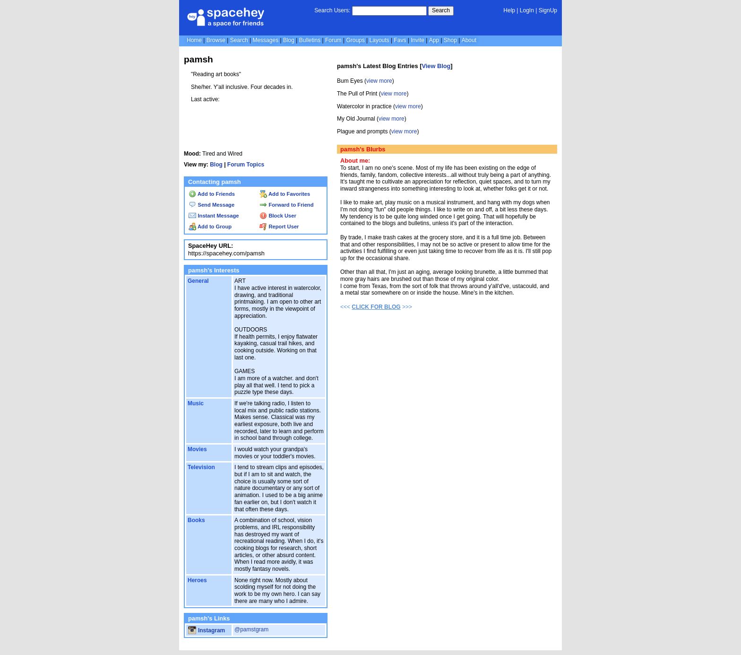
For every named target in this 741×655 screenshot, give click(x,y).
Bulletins (309, 40)
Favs (400, 40)
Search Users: (332, 10)
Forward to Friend (286, 205)
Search (441, 10)
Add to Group (210, 226)
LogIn (527, 10)
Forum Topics (245, 164)
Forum (333, 40)
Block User (277, 215)
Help (509, 10)
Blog (288, 40)
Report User (279, 226)
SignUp (548, 10)
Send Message (211, 205)
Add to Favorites (284, 194)
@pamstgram (251, 629)
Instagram (206, 630)
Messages (265, 40)
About (469, 40)
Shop (450, 40)
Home (194, 40)
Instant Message (214, 215)
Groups (355, 40)
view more (379, 81)
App (434, 40)
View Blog (436, 66)
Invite (417, 40)
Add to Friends (212, 194)
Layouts (379, 40)
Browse (216, 40)
